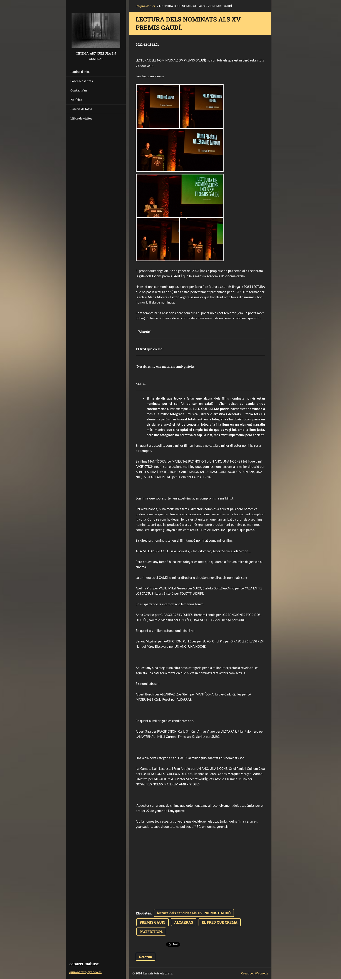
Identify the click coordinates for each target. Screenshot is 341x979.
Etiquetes (143, 913)
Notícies (76, 100)
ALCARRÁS (183, 922)
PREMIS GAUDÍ (152, 922)
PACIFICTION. (151, 931)
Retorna (145, 956)
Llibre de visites (81, 118)
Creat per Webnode (254, 973)
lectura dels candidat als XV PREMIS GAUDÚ (194, 913)
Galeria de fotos (81, 109)
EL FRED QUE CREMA (219, 922)
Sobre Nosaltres (81, 81)
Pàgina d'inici (80, 72)
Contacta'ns (78, 90)
